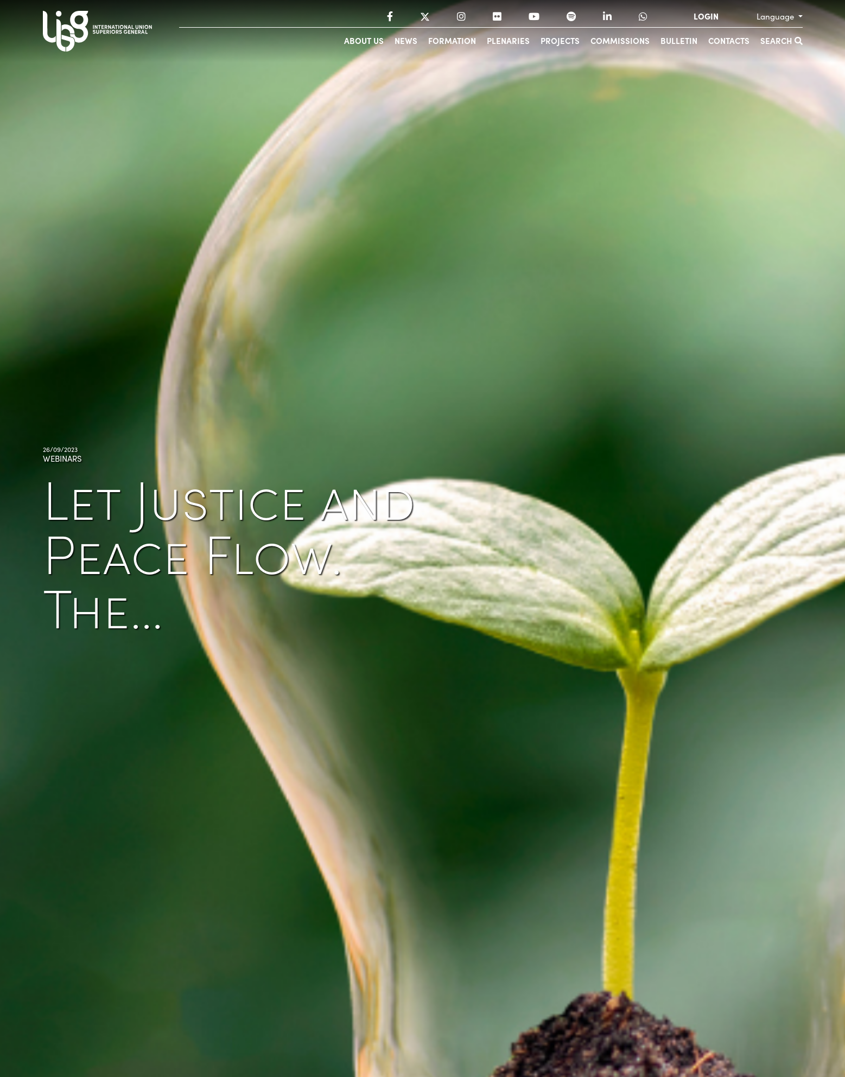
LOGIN (706, 16)
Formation (452, 40)
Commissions (620, 40)
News (406, 40)
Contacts (728, 40)
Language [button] (776, 16)
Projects (560, 40)
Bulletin (678, 40)
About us (364, 40)
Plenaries (508, 40)
